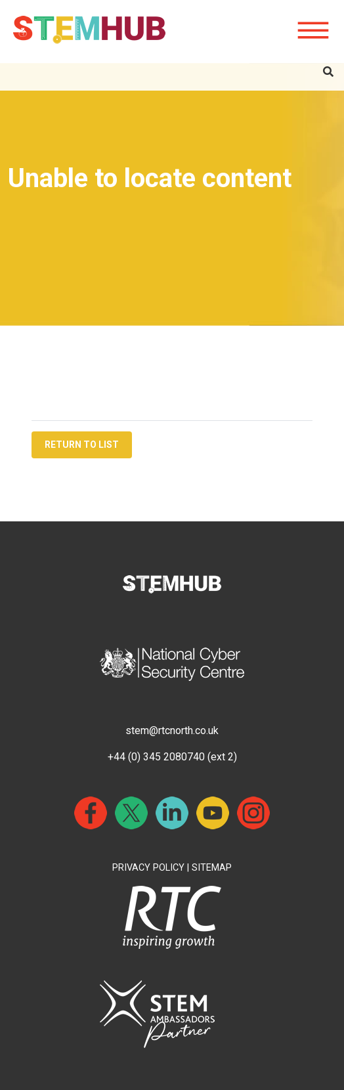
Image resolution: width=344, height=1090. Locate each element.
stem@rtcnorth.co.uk (172, 730)
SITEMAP (212, 867)
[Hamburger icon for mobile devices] (313, 31)
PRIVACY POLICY (148, 867)
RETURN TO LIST (82, 444)
